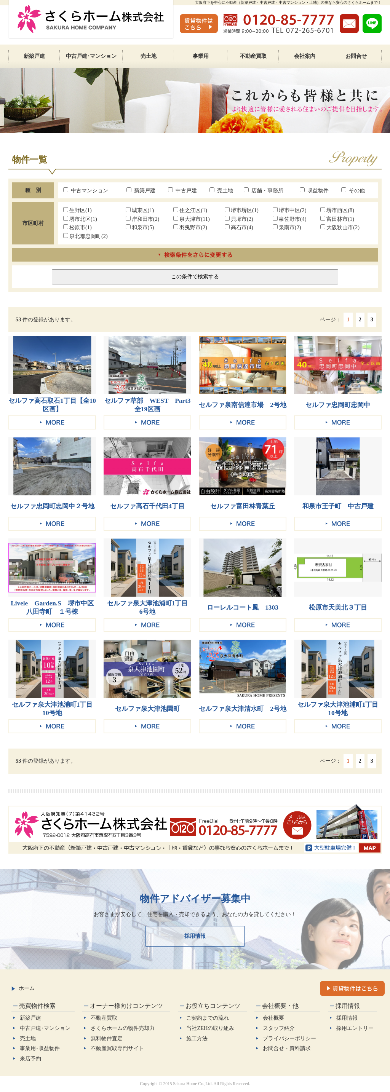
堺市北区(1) (80, 219)
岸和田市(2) (143, 219)
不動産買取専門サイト (117, 1048)
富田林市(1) (337, 219)
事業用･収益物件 (40, 1048)
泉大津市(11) (191, 219)
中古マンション (85, 190)
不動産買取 (104, 1018)
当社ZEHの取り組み (210, 1028)
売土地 (221, 190)
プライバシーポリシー (289, 1038)
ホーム (23, 988)
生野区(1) (77, 210)
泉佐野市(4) (290, 219)
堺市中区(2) (290, 210)
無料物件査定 (107, 1038)
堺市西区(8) (337, 210)
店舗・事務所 (263, 190)
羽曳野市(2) (190, 227)
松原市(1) (77, 227)
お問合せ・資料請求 (287, 1048)
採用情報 (195, 936)
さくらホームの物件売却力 (123, 1028)
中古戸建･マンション (45, 1028)
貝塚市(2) (239, 219)
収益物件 (314, 190)
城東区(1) (140, 210)
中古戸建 (182, 190)
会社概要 (273, 1018)
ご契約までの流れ (207, 1018)
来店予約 (30, 1058)
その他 (353, 190)
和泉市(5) (140, 227)
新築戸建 (140, 190)
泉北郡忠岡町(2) (85, 236)
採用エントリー (355, 1028)
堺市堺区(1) (242, 210)
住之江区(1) (190, 210)
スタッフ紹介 (279, 1028)
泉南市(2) (287, 227)
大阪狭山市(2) (340, 227)
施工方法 (197, 1038)
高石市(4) (239, 227)
